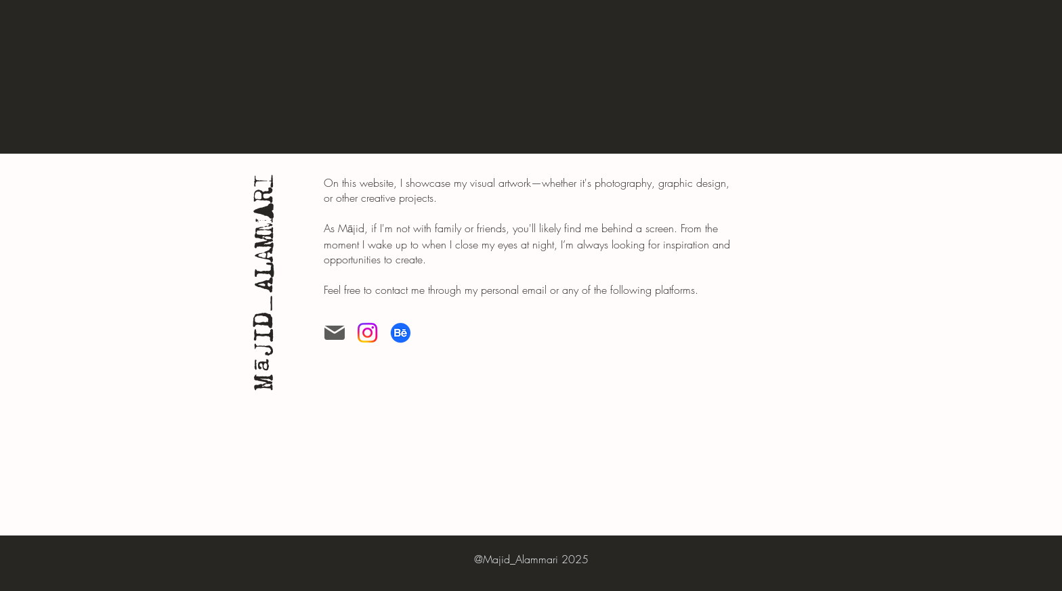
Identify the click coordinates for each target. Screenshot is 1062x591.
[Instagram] (367, 333)
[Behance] (400, 333)
